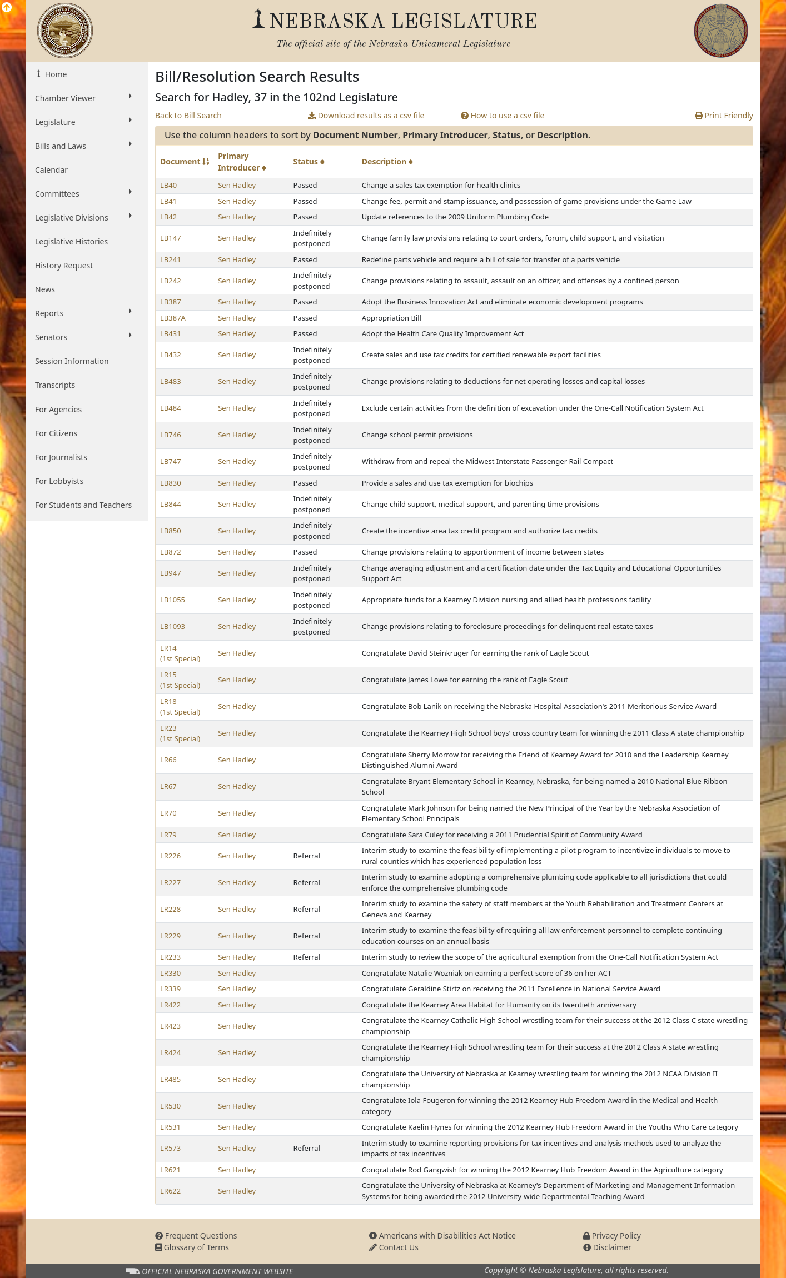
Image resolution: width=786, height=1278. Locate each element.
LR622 (170, 1191)
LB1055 (172, 600)
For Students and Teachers (83, 505)
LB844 (170, 504)
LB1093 (172, 626)
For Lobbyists (59, 481)
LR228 (170, 909)
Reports (83, 312)
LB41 (168, 201)
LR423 (170, 1026)
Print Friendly (724, 115)
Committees (83, 193)
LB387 (170, 302)
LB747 (170, 461)
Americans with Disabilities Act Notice (442, 1235)
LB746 (170, 435)
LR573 (170, 1148)
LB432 (170, 355)
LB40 (168, 185)
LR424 (170, 1052)
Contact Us (394, 1247)
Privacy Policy (612, 1235)
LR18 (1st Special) (180, 706)
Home (55, 74)
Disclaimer (607, 1247)
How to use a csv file (503, 115)
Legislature (83, 121)
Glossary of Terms (192, 1247)
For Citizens (56, 433)
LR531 (170, 1127)
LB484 (170, 408)
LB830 (170, 483)
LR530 (170, 1106)
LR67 (168, 786)
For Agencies (58, 409)
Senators (83, 336)
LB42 (168, 217)
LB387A (173, 318)
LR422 (170, 1005)
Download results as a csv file (366, 115)
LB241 (170, 259)
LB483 (170, 381)
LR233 (170, 957)
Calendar (51, 169)
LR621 (170, 1170)
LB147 (170, 238)
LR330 (170, 973)
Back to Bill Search (188, 115)
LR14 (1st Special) (180, 653)
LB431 (170, 333)
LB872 (170, 552)
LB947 (170, 573)
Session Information (72, 361)
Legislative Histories (71, 241)
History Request (64, 265)
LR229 (170, 936)
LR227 (170, 882)
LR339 (170, 989)
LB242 (170, 281)
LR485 (170, 1079)
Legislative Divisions (83, 217)
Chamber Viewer (83, 97)
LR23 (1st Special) (180, 733)
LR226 (170, 856)
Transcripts (55, 385)
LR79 (168, 835)
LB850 (170, 531)
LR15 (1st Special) (180, 680)
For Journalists (61, 457)
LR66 (168, 760)
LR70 (168, 813)
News (45, 289)
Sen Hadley (237, 185)
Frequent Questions (196, 1235)
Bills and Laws (83, 145)
